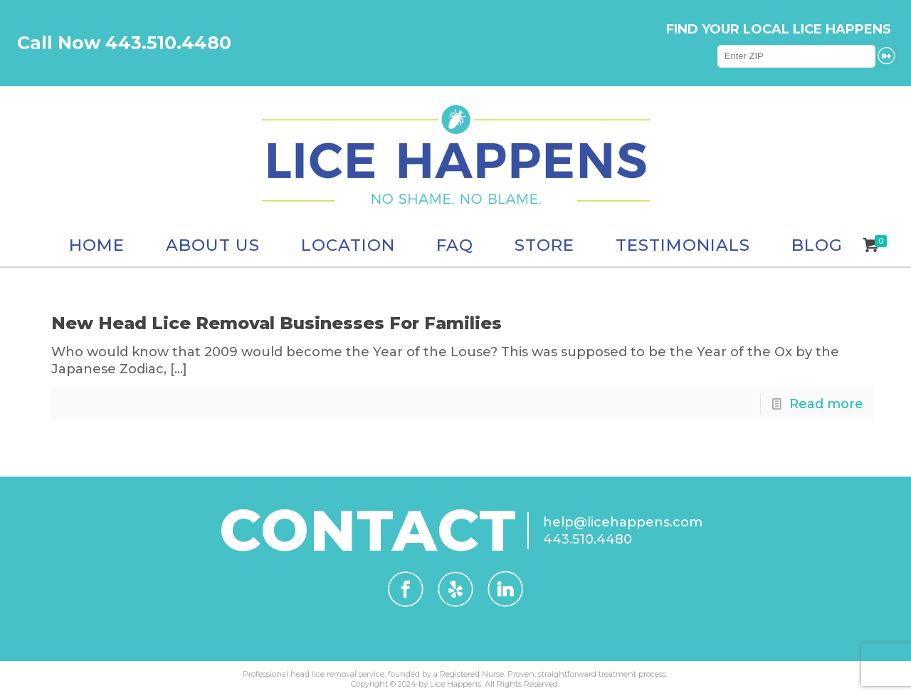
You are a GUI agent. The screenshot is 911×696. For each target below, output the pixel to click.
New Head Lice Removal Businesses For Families (276, 323)
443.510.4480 (587, 539)
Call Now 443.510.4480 (124, 42)
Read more (826, 404)
